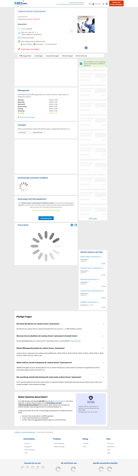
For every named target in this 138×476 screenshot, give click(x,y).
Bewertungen (67, 56)
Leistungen (38, 56)
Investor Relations (30, 450)
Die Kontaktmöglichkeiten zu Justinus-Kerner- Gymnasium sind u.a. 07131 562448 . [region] (49, 341)
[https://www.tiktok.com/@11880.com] (27, 468)
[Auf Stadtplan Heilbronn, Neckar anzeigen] (76, 224)
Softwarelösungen (59, 446)
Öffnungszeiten (25, 56)
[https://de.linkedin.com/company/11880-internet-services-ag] (43, 468)
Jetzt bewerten (46, 218)
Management (28, 446)
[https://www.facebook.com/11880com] (22, 468)
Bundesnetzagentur (59, 401)
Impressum (110, 443)
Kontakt (86, 443)
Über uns (27, 443)
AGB (108, 450)
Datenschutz (111, 446)
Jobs (26, 453)
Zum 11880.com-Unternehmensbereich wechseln (70, 4)
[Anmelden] (97, 3)
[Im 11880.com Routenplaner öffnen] (71, 224)
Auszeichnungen (52, 56)
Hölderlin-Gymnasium (88, 302)
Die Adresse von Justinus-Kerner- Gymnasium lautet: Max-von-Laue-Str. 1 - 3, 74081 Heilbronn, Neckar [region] (49, 329)
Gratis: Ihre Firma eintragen (116, 3)
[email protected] (74, 341)
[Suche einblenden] (90, 3)
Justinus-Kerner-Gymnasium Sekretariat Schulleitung (92, 291)
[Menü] (107, 3)
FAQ (85, 446)
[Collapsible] (103, 323)
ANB (108, 453)
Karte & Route (81, 56)
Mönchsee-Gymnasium (88, 279)
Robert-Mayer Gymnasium (89, 257)
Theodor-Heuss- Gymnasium (90, 268)
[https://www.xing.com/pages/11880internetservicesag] (38, 468)
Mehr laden (93, 218)
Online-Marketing (59, 443)
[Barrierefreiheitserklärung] (104, 3)
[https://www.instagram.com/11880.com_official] (32, 468)
